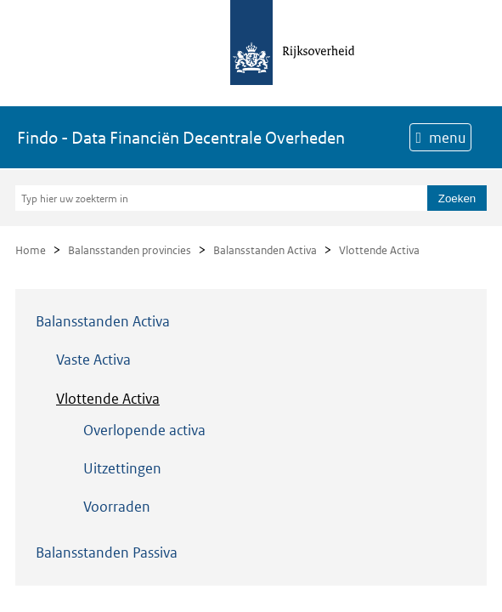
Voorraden (116, 506)
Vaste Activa (93, 359)
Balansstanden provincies (129, 250)
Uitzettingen (122, 468)
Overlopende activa (144, 430)
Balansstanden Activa (265, 250)
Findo (181, 138)
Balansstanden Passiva (107, 552)
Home (30, 250)
